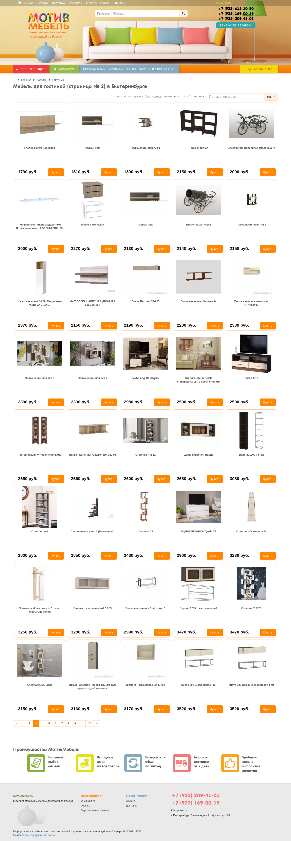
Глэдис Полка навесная (39, 147)
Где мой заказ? (224, 2)
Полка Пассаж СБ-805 (146, 301)
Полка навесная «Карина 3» (198, 301)
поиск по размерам (128, 96)
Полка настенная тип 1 (145, 147)
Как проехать (179, 810)
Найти (271, 96)
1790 (27, 171)
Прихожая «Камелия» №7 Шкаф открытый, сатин (39, 610)
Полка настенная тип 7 (92, 378)
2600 (133, 478)
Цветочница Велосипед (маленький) (251, 147)
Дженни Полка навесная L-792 (145, 684)
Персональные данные (95, 810)
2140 (186, 248)
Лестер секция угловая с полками (39, 454)
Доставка (58, 3)
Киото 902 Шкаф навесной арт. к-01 (251, 684)
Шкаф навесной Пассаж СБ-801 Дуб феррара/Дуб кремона (92, 686)
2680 (186, 478)
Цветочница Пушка (198, 224)
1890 (133, 171)
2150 (186, 171)
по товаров (194, 96)
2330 (239, 325)
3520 (186, 708)
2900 (186, 555)
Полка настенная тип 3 (39, 378)
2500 (186, 402)
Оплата (42, 3)
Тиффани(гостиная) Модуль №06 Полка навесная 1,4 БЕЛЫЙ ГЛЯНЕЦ (39, 226)
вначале (171, 96)
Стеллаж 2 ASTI (251, 608)
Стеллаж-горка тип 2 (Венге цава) (92, 531)
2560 (80, 478)
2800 (27, 555)
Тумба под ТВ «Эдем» (145, 378)
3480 (133, 555)
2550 (27, 478)
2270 (80, 248)
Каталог (41, 79)
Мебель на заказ (98, 3)
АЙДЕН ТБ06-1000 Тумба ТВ (198, 531)
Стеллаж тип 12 (145, 454)
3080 (239, 478)
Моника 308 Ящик (92, 224)
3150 (27, 708)
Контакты (75, 3)
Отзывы (119, 3)
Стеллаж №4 (39, 531)
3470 (186, 632)
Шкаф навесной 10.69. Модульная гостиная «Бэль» (39, 303)
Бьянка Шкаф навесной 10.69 (92, 608)
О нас (29, 3)
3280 (80, 632)
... (82, 723)
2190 (133, 325)
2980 (133, 402)
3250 (27, 632)
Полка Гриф (92, 147)
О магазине (88, 800)
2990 (133, 632)
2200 (186, 325)
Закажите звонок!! (236, 25)
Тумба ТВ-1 (251, 378)
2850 (80, 555)
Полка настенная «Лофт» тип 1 (145, 608)
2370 (27, 325)
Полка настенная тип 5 (251, 224)
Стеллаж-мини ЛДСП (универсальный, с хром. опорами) (198, 379)
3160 (80, 708)
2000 (239, 171)
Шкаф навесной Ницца (198, 454)
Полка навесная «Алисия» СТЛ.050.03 (251, 303)
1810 (80, 171)
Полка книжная (198, 147)
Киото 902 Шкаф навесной (198, 684)
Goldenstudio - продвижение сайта (34, 835)
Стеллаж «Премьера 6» (251, 531)
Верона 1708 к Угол (251, 454)
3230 (239, 555)
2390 (27, 402)
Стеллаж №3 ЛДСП (39, 684)
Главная (26, 79)
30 (89, 723)
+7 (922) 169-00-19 (195, 803)
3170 (133, 708)
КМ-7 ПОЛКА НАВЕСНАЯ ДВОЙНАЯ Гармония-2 (93, 303)
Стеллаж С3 (145, 531)
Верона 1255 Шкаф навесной (198, 608)
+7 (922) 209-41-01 (195, 795)
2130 (133, 248)
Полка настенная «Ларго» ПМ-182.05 (92, 454)
